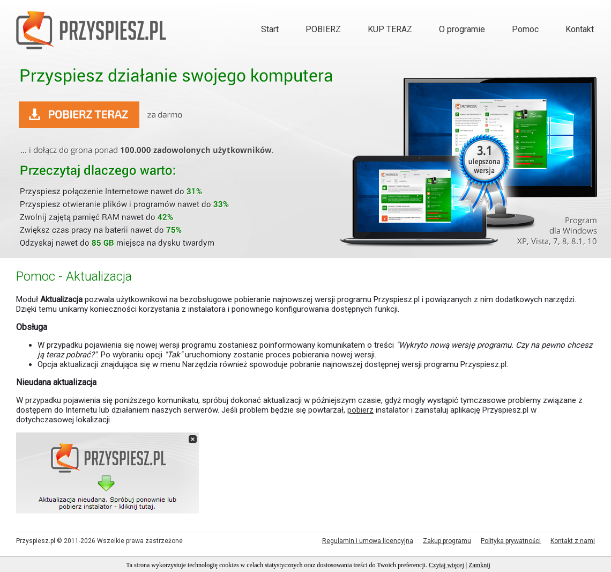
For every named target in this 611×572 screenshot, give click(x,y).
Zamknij (479, 565)
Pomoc (525, 29)
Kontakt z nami (572, 541)
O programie (462, 29)
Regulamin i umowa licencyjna (367, 541)
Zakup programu (447, 541)
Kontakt (579, 29)
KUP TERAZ (390, 29)
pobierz (360, 410)
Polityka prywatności (511, 541)
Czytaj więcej (446, 565)
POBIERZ (323, 29)
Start (270, 29)
